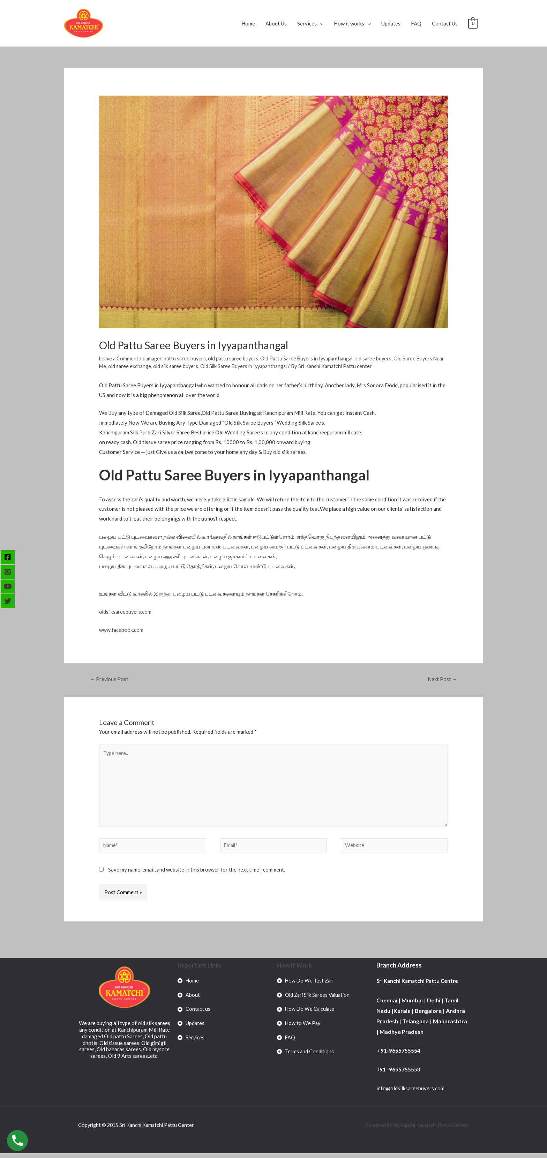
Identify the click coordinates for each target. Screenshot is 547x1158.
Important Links (200, 970)
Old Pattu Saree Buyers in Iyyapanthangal (313, 358)
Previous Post (109, 679)
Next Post (442, 679)
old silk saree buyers (191, 366)
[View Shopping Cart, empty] (473, 23)
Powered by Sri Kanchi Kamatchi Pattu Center (415, 1130)
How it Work (295, 970)
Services (307, 23)
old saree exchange (143, 366)
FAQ (416, 23)
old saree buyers (383, 358)
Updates (390, 23)
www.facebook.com (121, 630)
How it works (349, 23)
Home (248, 23)
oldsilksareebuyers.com (126, 611)
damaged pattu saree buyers (176, 358)
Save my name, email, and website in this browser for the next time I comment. (196, 875)
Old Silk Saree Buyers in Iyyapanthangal (263, 366)
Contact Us (445, 23)
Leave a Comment (119, 358)
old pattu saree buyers (237, 358)
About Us (276, 23)
